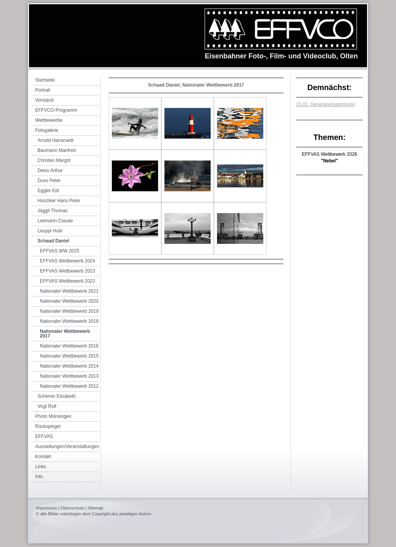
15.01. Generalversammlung (325, 104)
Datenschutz (72, 508)
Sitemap (95, 508)
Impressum (46, 508)
